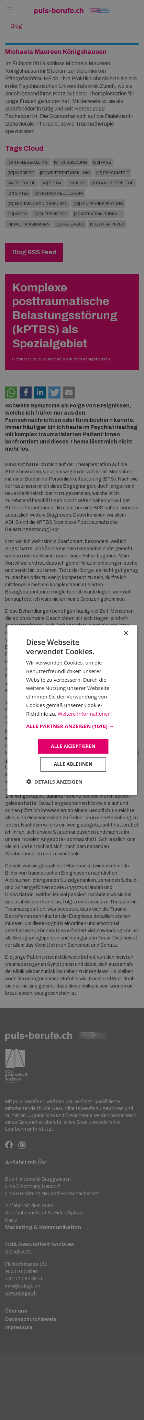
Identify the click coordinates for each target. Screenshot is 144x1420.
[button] (72, 725)
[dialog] (72, 710)
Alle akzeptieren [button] (73, 745)
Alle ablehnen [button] (73, 764)
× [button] (125, 632)
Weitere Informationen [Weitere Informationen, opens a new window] (85, 712)
